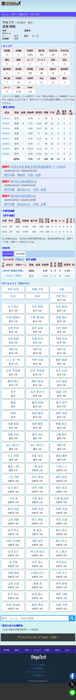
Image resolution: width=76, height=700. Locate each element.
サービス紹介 (38, 665)
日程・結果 (34, 174)
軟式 (57, 650)
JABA (47, 650)
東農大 (18, 275)
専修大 (19, 259)
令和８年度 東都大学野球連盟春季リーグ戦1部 (38, 166)
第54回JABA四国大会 (23, 196)
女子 (68, 650)
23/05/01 (6, 128)
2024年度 (8, 254)
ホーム (5, 14)
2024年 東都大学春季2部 (15, 270)
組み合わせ (23, 189)
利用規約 (38, 675)
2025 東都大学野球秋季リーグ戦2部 (20, 629)
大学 (13, 14)
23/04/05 (6, 118)
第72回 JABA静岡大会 (24, 181)
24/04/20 (6, 154)
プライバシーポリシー (38, 672)
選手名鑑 (9, 174)
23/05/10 (6, 133)
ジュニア (37, 650)
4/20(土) (9, 275)
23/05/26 (6, 144)
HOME (6, 650)
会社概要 (38, 668)
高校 (17, 650)
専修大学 (23, 14)
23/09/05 (6, 148)
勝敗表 (21, 174)
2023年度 (20, 254)
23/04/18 (6, 123)
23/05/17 (6, 138)
